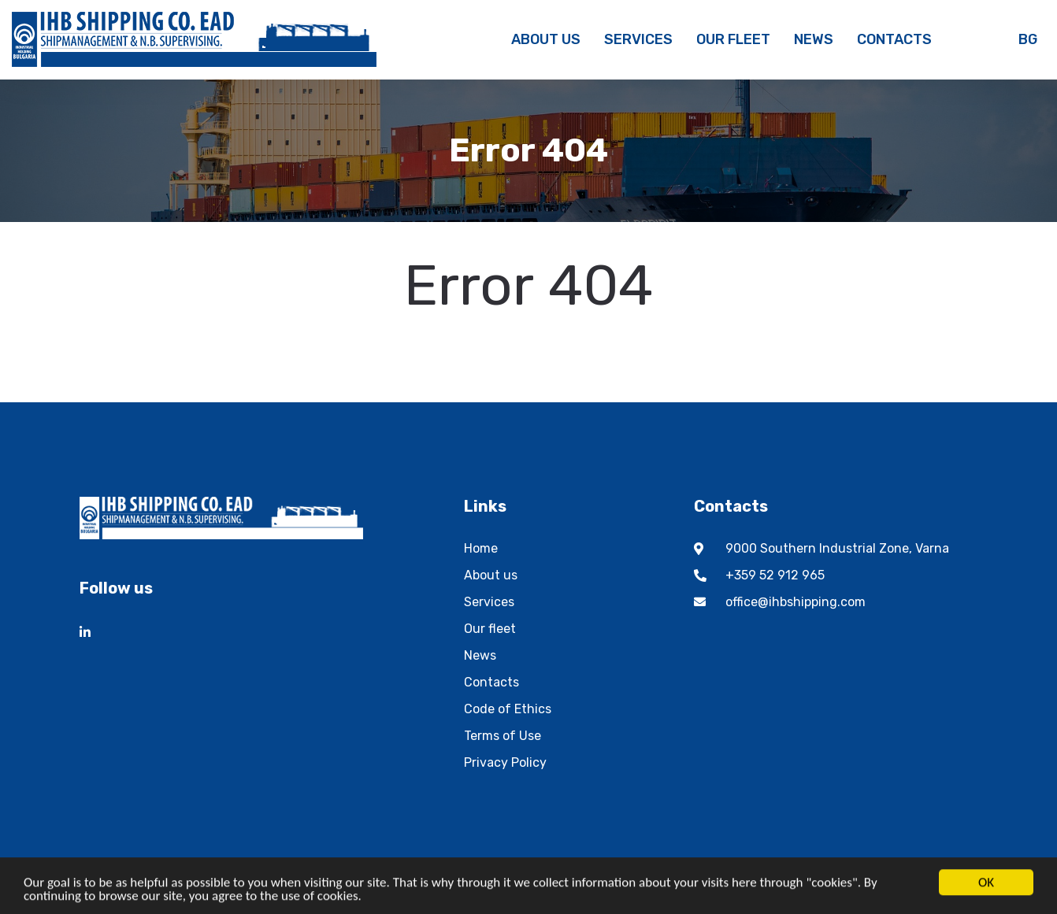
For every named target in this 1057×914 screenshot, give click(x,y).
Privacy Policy (505, 762)
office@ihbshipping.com (795, 601)
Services (489, 601)
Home (481, 548)
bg (1027, 39)
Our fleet (490, 628)
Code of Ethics (507, 708)
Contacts (491, 682)
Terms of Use (502, 735)
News (480, 655)
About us (490, 575)
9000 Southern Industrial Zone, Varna (837, 548)
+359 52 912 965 (775, 575)
